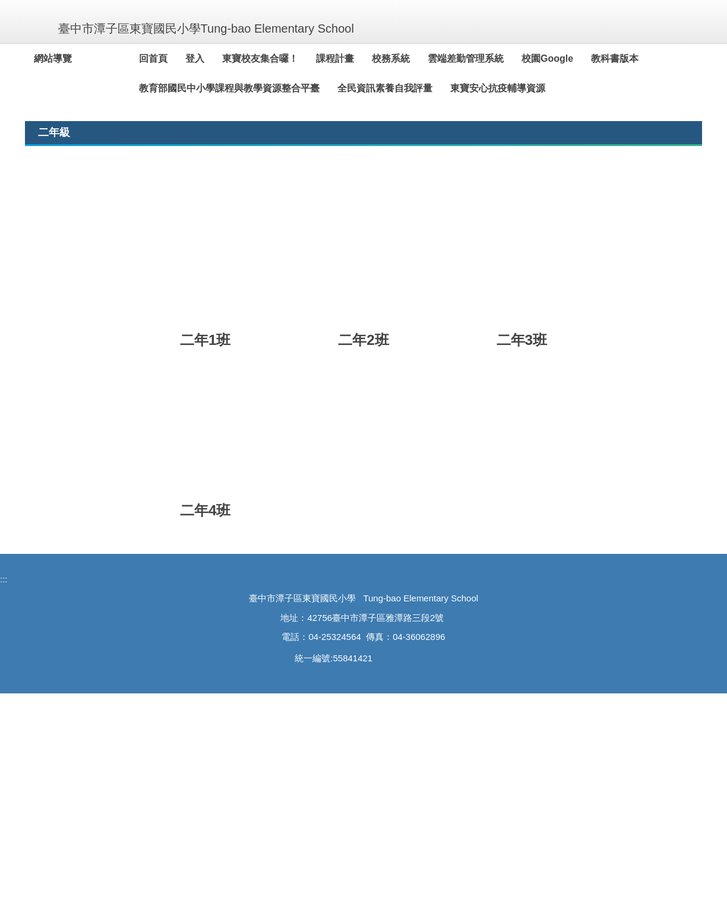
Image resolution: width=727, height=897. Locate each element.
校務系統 (418, 58)
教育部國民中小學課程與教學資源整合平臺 (256, 88)
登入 (222, 58)
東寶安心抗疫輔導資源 (525, 88)
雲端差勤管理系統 (493, 58)
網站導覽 (80, 58)
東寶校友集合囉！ (287, 58)
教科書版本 (642, 58)
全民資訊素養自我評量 (412, 88)
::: (38, 58)
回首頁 (180, 58)
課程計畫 (362, 58)
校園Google (574, 58)
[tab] (548, 296)
